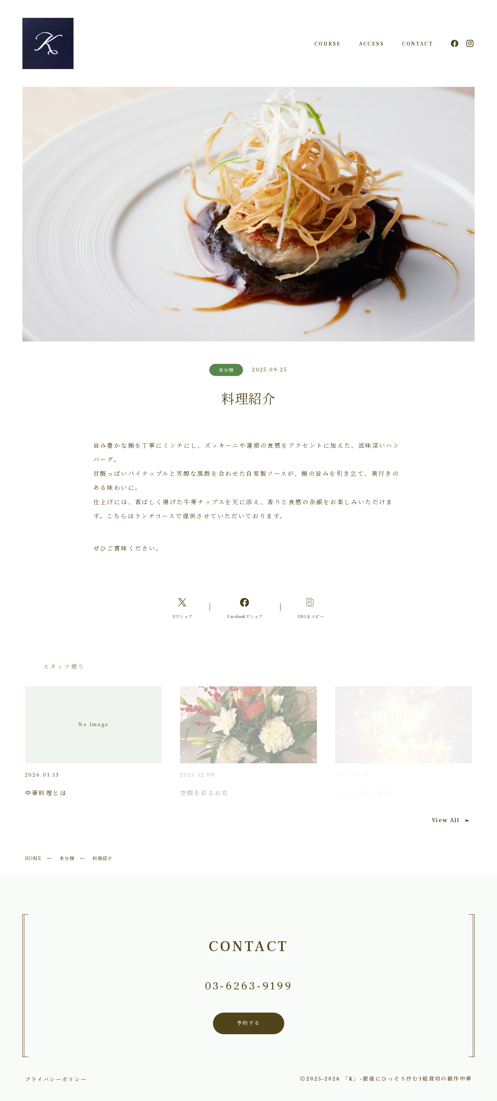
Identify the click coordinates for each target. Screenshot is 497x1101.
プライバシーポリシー (56, 1079)
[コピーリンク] (310, 607)
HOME (33, 858)
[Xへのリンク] (183, 607)
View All (451, 820)
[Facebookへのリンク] (245, 607)
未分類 (67, 858)
